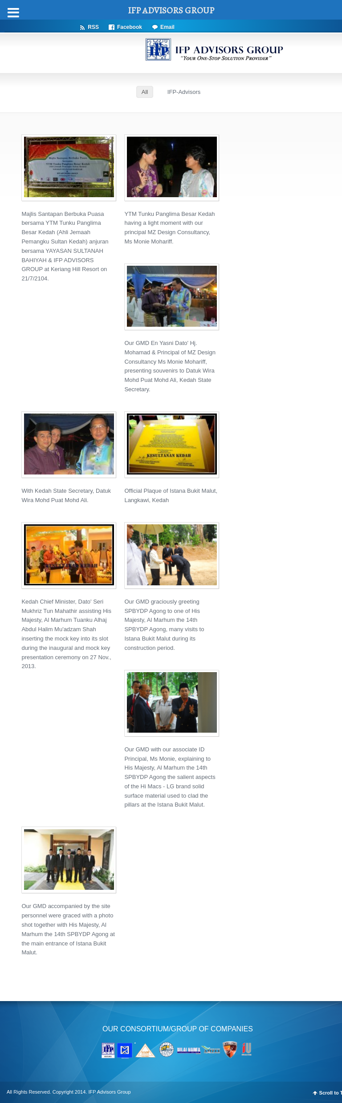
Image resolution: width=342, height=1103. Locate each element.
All (145, 92)
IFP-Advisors (183, 92)
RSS (93, 27)
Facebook (129, 27)
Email (167, 27)
